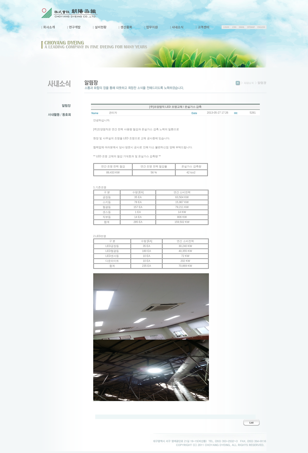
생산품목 (126, 27)
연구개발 (75, 27)
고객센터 (203, 27)
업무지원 (152, 27)
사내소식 (177, 27)
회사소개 (49, 27)
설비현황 (100, 27)
